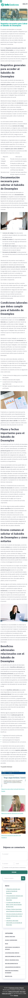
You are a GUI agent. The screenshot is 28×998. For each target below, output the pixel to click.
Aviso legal (22, 991)
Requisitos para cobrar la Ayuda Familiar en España (13, 790)
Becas (6, 943)
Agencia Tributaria (10, 936)
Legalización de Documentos (12, 967)
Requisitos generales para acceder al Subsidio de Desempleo (13, 891)
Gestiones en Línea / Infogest (16, 987)
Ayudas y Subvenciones (11, 940)
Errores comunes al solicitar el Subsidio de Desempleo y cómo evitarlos (14, 916)
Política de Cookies (6, 993)
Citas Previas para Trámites (12, 952)
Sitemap (16, 995)
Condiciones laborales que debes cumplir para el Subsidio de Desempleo (14, 904)
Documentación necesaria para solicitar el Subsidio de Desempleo (14, 898)
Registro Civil (8, 976)
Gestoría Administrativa (11, 963)
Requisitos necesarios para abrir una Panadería (11, 836)
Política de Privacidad (14, 991)
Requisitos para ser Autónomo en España (12, 813)
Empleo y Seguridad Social (12, 960)
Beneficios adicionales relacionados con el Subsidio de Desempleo (14, 922)
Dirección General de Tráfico (12, 956)
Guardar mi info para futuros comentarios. (15, 867)
